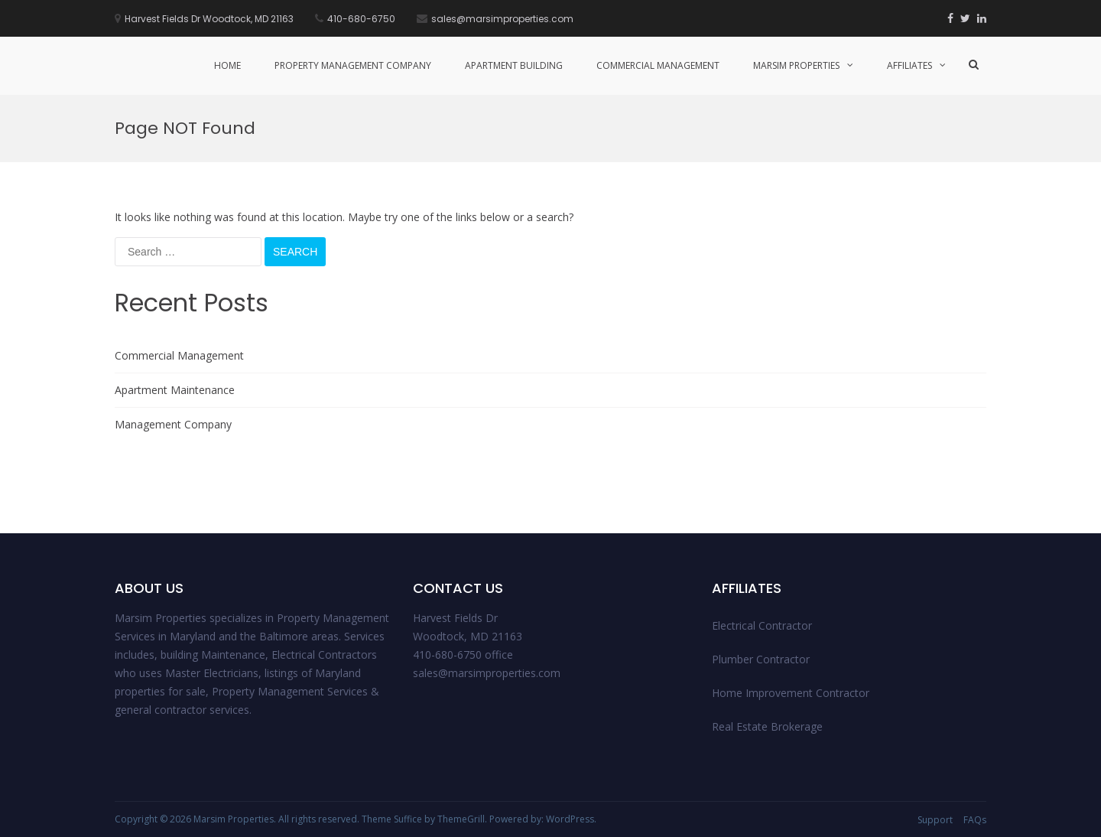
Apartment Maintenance (175, 390)
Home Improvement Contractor (790, 693)
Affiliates (909, 65)
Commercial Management (657, 65)
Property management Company (352, 65)
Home (227, 65)
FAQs (974, 819)
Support (935, 819)
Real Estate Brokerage (767, 726)
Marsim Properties (796, 65)
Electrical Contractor (762, 625)
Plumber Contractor (761, 659)
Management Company (173, 424)
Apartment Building (514, 65)
